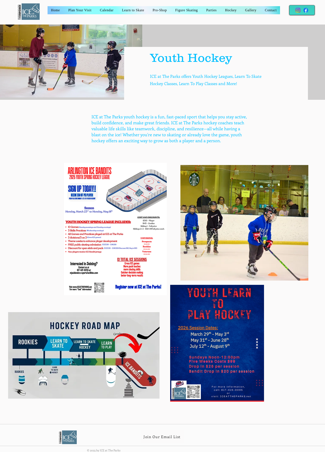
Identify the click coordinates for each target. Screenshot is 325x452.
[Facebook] (306, 10)
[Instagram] (298, 10)
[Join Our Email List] (162, 436)
